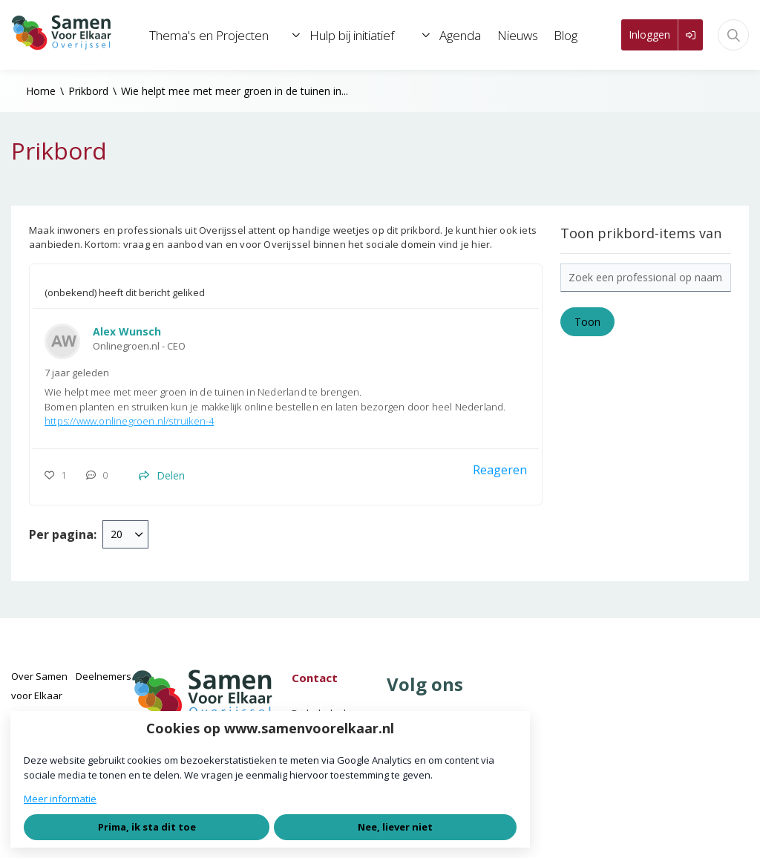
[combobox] (125, 534)
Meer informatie (60, 798)
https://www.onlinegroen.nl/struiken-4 (129, 421)
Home (41, 91)
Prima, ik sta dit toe (147, 827)
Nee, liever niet (395, 827)
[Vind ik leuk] (59, 475)
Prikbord (88, 91)
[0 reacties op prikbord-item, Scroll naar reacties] (100, 475)
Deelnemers (103, 676)
